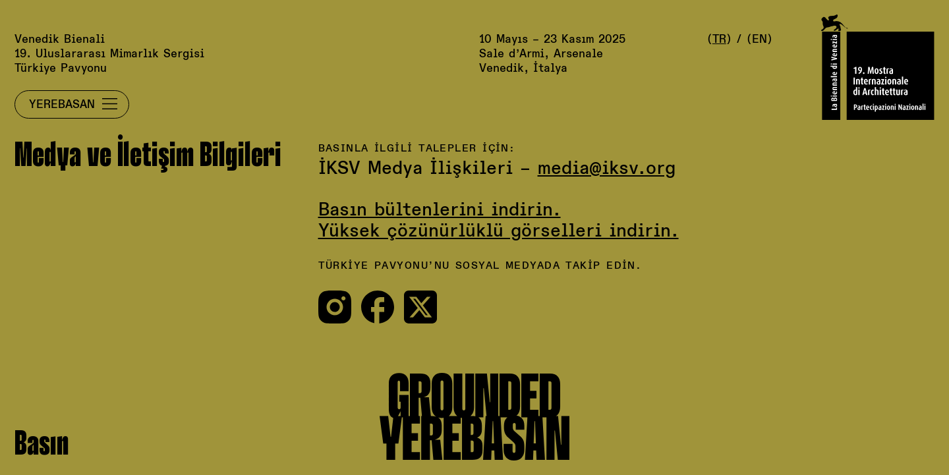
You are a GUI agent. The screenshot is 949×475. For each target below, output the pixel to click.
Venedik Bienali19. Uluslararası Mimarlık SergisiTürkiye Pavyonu (109, 54)
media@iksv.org (607, 169)
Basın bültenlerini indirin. (439, 210)
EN (759, 39)
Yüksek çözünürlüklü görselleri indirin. (498, 231)
